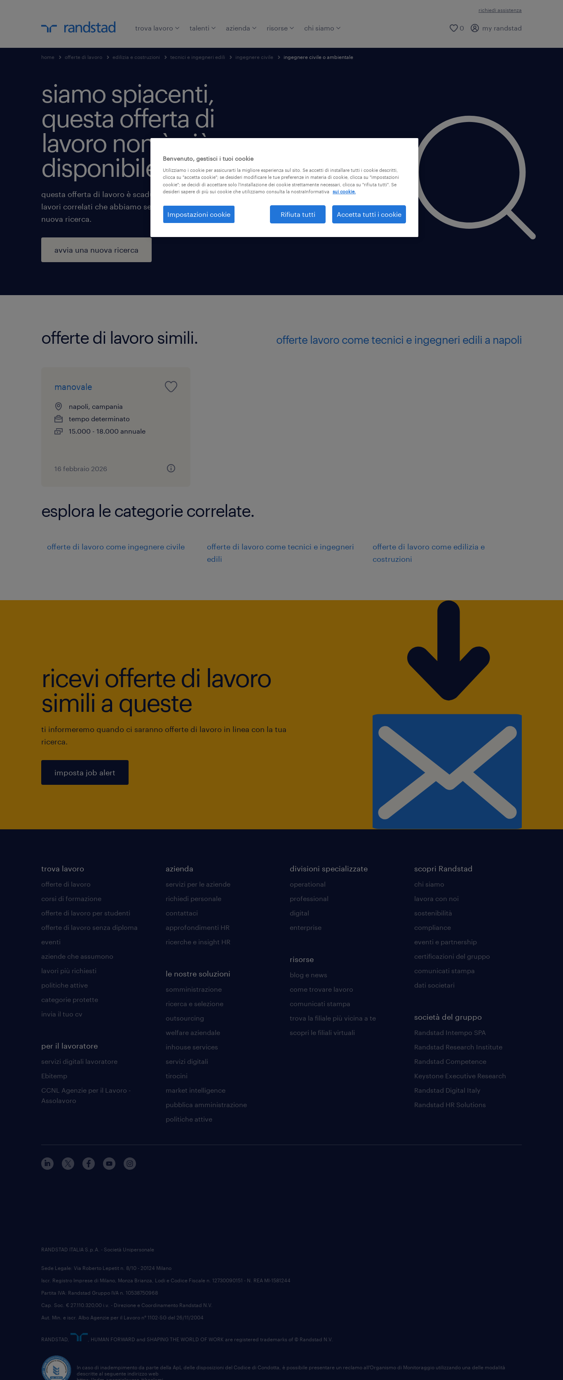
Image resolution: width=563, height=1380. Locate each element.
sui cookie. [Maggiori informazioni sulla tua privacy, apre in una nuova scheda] (344, 191)
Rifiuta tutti (298, 214)
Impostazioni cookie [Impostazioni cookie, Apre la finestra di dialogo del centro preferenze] (198, 214)
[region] (284, 187)
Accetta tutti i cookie (369, 214)
